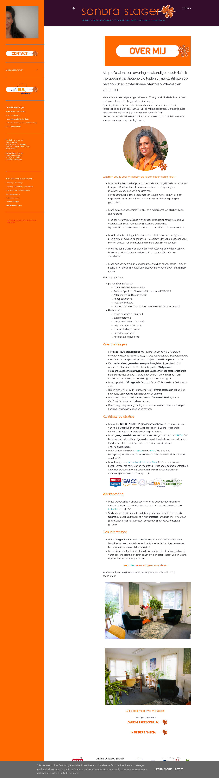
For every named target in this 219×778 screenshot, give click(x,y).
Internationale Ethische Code (143, 462)
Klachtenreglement (13, 126)
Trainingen (121, 20)
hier (131, 565)
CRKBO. (179, 435)
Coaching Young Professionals (18, 190)
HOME (85, 20)
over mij (145, 20)
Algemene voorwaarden (15, 111)
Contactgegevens (13, 194)
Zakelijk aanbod (102, 20)
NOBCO (138, 450)
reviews (158, 20)
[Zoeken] (186, 8)
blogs (135, 20)
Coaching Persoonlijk (14, 183)
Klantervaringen (12, 202)
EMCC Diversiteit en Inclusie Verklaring (21, 123)
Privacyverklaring (13, 115)
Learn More (163, 769)
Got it (178, 769)
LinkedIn (112, 509)
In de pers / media (13, 198)
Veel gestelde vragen (14, 205)
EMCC (153, 450)
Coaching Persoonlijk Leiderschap (19, 186)
